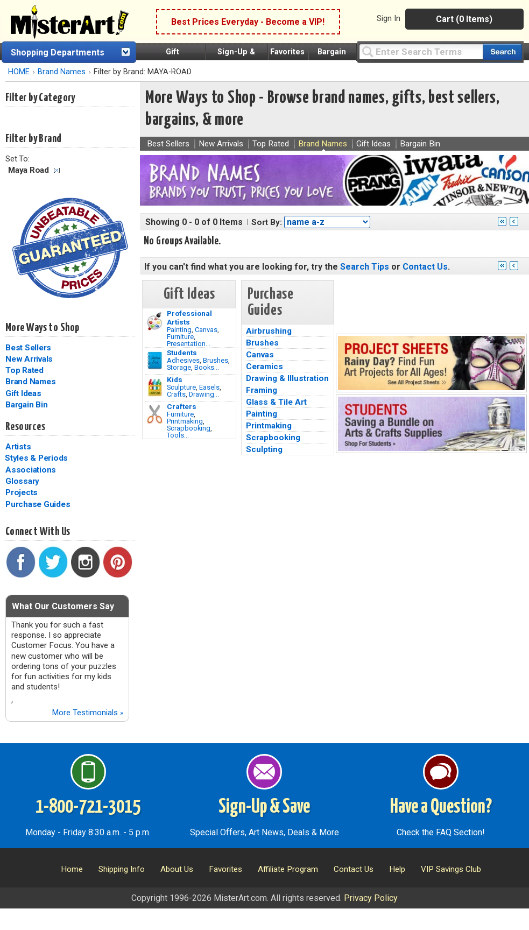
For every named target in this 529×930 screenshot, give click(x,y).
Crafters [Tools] (181, 406)
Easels (209, 387)
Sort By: (266, 222)
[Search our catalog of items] (502, 52)
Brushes (215, 360)
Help (397, 869)
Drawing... (204, 394)
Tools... (178, 435)
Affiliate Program (288, 869)
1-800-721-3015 (88, 807)
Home (72, 869)
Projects (21, 492)
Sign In (388, 18)
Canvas (206, 330)
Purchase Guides (37, 504)
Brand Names (62, 71)
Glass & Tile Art (276, 402)
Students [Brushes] (182, 352)
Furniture (180, 337)
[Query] (421, 51)
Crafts (176, 394)
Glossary (22, 481)
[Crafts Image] (155, 387)
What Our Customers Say (63, 606)
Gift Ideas (23, 393)
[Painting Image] (155, 321)
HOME (19, 71)
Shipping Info (121, 869)
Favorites (287, 52)
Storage (179, 367)
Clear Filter (57, 170)
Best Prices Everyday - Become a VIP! (248, 22)
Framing (261, 390)
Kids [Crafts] (174, 379)
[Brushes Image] (155, 360)
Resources (25, 426)
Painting (179, 330)
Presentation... (188, 344)
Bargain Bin (26, 405)
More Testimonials (87, 712)
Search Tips (364, 267)
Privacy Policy (371, 898)
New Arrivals (29, 359)
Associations (30, 470)
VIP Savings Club (451, 869)
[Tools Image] (155, 414)
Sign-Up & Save (264, 807)
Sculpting (264, 449)
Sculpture (181, 387)
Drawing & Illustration (287, 378)
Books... (206, 367)
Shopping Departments (57, 52)
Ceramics (264, 366)
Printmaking (185, 421)
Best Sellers (28, 348)
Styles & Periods (36, 458)
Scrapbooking (188, 428)
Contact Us (425, 267)
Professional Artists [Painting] (189, 317)
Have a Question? (441, 807)
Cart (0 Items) (464, 19)
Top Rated (24, 370)
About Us (176, 869)
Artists (18, 447)
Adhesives (183, 360)
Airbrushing (269, 331)
